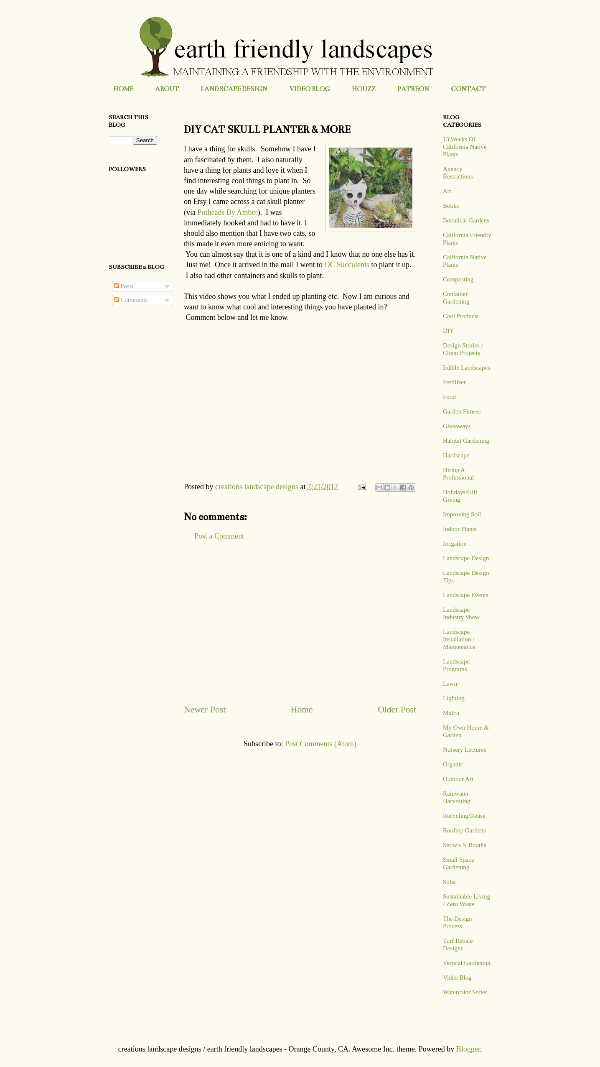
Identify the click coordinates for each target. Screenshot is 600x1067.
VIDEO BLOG (309, 89)
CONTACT (468, 89)
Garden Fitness (462, 411)
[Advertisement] (300, 622)
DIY (448, 330)
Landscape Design (466, 558)
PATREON (413, 89)
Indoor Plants (459, 529)
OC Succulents (346, 264)
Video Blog (457, 977)
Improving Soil (462, 514)
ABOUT (167, 89)
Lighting (454, 698)
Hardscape (456, 455)
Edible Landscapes (466, 367)
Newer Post (205, 710)
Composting (458, 279)
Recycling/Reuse (464, 815)
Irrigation (455, 543)
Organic (453, 764)
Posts (124, 286)
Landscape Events (465, 595)
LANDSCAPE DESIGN (234, 89)
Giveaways (457, 426)
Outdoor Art (458, 779)
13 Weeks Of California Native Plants (465, 147)
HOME (123, 89)
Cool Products (460, 316)
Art (447, 191)
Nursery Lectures (464, 749)
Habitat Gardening (466, 440)
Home (302, 710)
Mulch (451, 713)
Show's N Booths (464, 845)
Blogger (468, 1049)
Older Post (397, 710)
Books (451, 205)
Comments (131, 299)
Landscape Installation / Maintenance (459, 639)
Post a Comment (219, 536)
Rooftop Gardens (464, 830)
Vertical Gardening (467, 963)
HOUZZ (364, 89)
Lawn (450, 683)
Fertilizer (454, 382)
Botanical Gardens (466, 220)
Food (449, 396)
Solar (449, 881)
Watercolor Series (465, 992)
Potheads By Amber (227, 212)
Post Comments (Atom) (320, 744)
